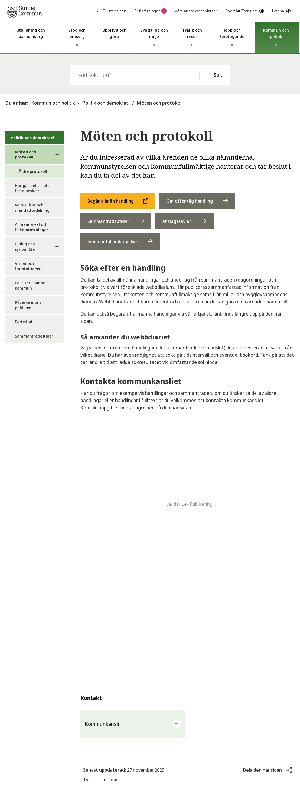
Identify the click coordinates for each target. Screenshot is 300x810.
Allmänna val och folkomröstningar (31, 226)
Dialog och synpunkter (25, 246)
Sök (218, 74)
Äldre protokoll (33, 171)
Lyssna (281, 11)
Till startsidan (111, 11)
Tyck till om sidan (101, 779)
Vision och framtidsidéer (28, 265)
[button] (133, 723)
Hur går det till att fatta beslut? (32, 188)
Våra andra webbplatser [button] (196, 11)
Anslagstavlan (177, 221)
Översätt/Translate (244, 11)
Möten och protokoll (159, 103)
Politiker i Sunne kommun (30, 285)
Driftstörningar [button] (150, 11)
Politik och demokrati (105, 103)
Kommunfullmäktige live (112, 241)
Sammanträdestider (34, 336)
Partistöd (23, 321)
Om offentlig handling (190, 201)
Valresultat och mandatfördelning (32, 207)
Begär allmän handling (110, 201)
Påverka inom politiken (28, 304)
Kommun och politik (53, 103)
